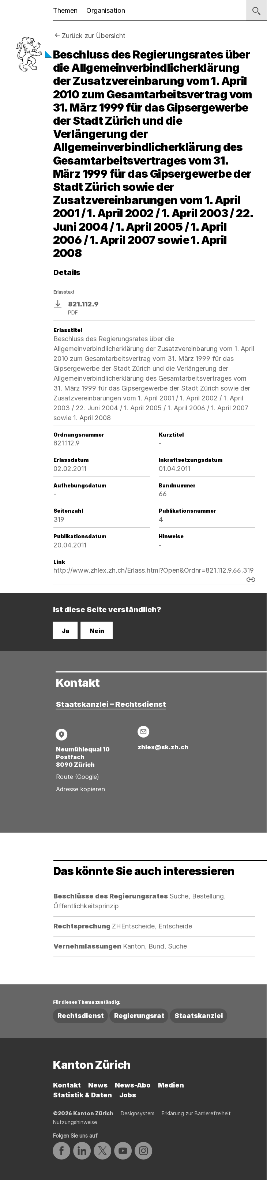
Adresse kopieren (80, 789)
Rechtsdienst (80, 1015)
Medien (171, 1085)
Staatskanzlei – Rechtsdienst (111, 704)
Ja (65, 630)
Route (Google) (77, 776)
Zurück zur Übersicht (93, 35)
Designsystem (137, 1113)
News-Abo (133, 1085)
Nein (97, 630)
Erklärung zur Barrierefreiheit (196, 1113)
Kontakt (67, 1085)
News (98, 1085)
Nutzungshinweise (75, 1122)
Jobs (127, 1095)
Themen (65, 10)
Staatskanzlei (198, 1015)
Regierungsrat (139, 1015)
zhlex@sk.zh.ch (163, 747)
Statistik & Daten (82, 1095)
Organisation (105, 10)
